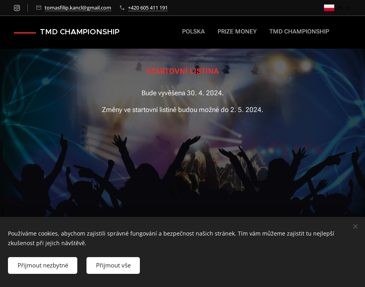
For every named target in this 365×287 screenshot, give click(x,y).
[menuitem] (289, 32)
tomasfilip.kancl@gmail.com (78, 7)
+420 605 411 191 (148, 7)
